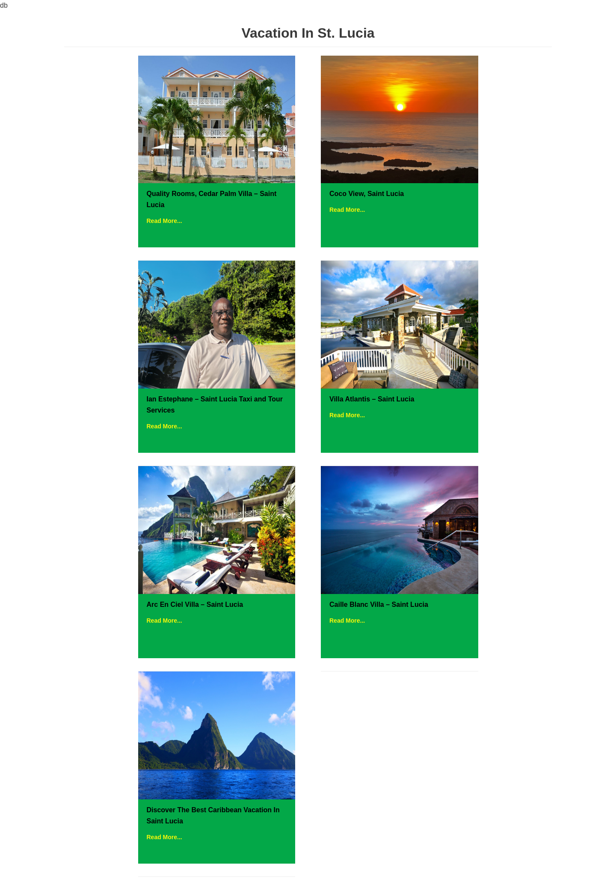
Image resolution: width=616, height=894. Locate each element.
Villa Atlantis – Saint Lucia (371, 399)
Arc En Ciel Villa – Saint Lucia (195, 604)
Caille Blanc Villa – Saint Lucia (378, 604)
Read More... (164, 220)
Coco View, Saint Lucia (366, 193)
